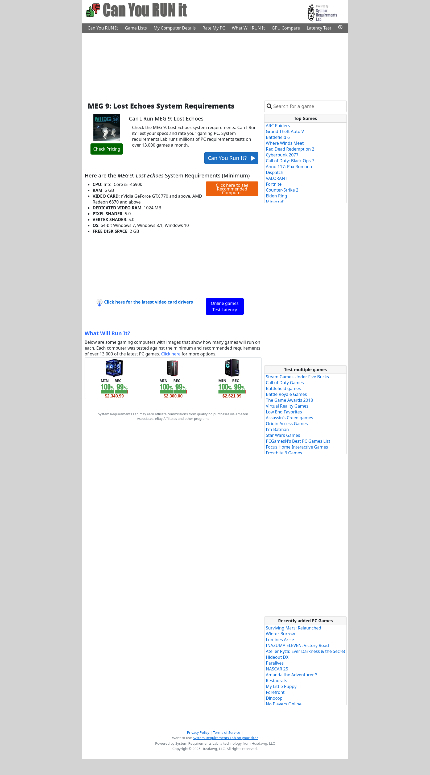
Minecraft (275, 202)
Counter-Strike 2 (282, 190)
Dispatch (274, 172)
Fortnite (274, 184)
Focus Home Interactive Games (297, 447)
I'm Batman (277, 429)
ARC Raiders (278, 126)
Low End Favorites (284, 412)
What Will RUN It (248, 28)
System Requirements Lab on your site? (225, 737)
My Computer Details (175, 28)
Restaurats (276, 680)
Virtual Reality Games (287, 406)
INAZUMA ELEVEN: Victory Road (297, 645)
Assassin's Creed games (289, 418)
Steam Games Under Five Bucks (297, 377)
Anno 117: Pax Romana (289, 166)
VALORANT (276, 178)
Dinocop (274, 698)
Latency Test (319, 28)
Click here (170, 354)
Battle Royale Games (286, 394)
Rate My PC (213, 28)
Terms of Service (226, 732)
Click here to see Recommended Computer (232, 189)
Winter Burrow (280, 634)
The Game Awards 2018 (289, 400)
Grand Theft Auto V (285, 131)
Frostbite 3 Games (284, 453)
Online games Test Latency (224, 306)
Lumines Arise (280, 640)
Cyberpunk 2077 (282, 155)
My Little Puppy (281, 686)
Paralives (275, 663)
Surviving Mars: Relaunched (293, 628)
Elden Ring (276, 196)
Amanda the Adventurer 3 (291, 675)
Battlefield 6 (278, 137)
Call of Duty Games (285, 383)
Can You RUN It (103, 28)
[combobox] (308, 106)
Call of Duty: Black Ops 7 (290, 161)
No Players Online (283, 704)
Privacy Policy (198, 732)
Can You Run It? (231, 157)
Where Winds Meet (285, 143)
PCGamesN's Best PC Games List (298, 441)
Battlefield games (283, 388)
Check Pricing (106, 149)
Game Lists (136, 28)
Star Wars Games (283, 435)
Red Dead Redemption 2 (290, 149)
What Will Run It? (107, 333)
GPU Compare (286, 28)
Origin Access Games (287, 423)
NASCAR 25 (277, 669)
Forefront (275, 692)
